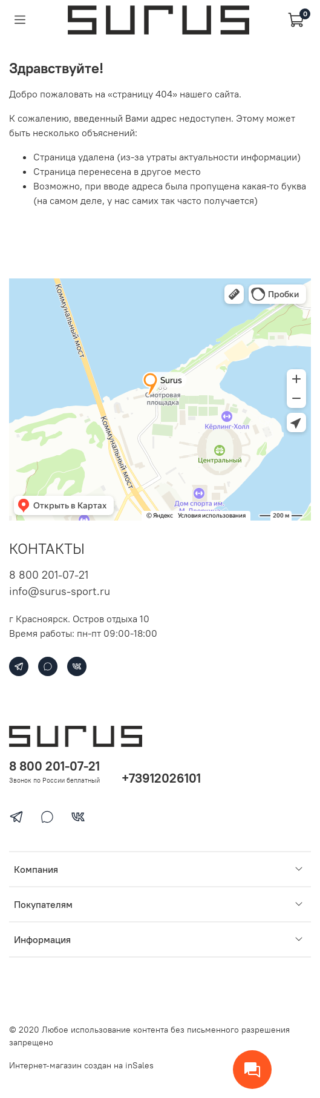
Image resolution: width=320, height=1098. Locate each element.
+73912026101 (161, 778)
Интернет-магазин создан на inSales (81, 1065)
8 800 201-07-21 (48, 575)
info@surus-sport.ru (59, 591)
